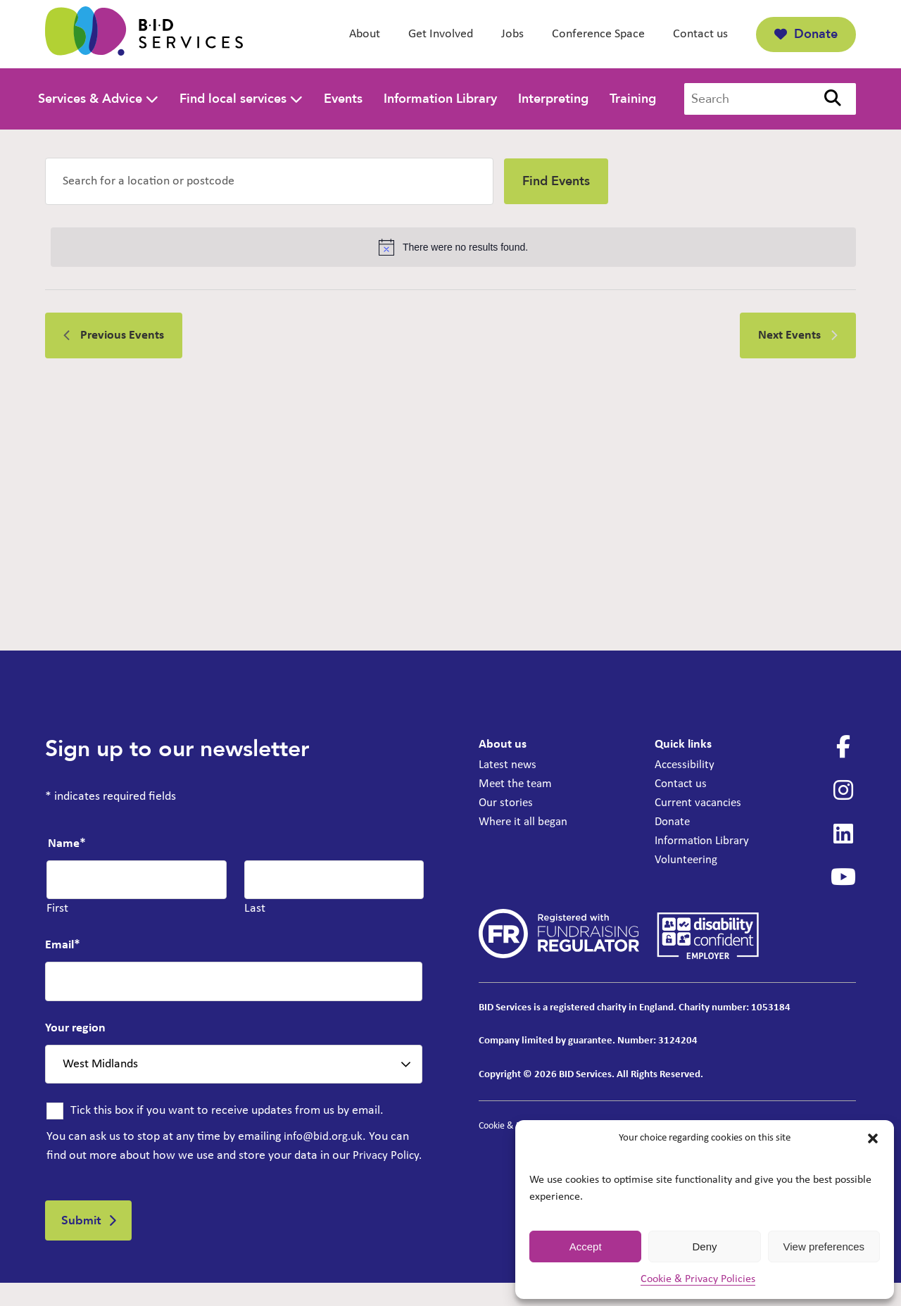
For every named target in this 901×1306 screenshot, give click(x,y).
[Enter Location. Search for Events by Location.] (269, 181)
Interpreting (553, 99)
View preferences (824, 1246)
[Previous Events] (113, 335)
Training (633, 99)
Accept (585, 1246)
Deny (704, 1246)
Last (254, 908)
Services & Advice (90, 99)
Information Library (440, 99)
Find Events (556, 181)
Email (62, 945)
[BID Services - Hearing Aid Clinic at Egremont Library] (144, 34)
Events (343, 99)
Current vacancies (700, 803)
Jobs (512, 34)
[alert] (453, 247)
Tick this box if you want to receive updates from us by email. (227, 1110)
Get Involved (440, 34)
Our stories (507, 803)
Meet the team (517, 784)
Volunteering (687, 860)
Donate (806, 34)
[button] (873, 1138)
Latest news (509, 765)
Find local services (232, 99)
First (57, 908)
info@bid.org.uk (325, 1136)
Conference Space (598, 34)
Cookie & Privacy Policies (698, 1279)
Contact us (700, 34)
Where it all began (525, 822)
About (364, 34)
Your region (75, 1028)
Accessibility (686, 765)
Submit (84, 1241)
